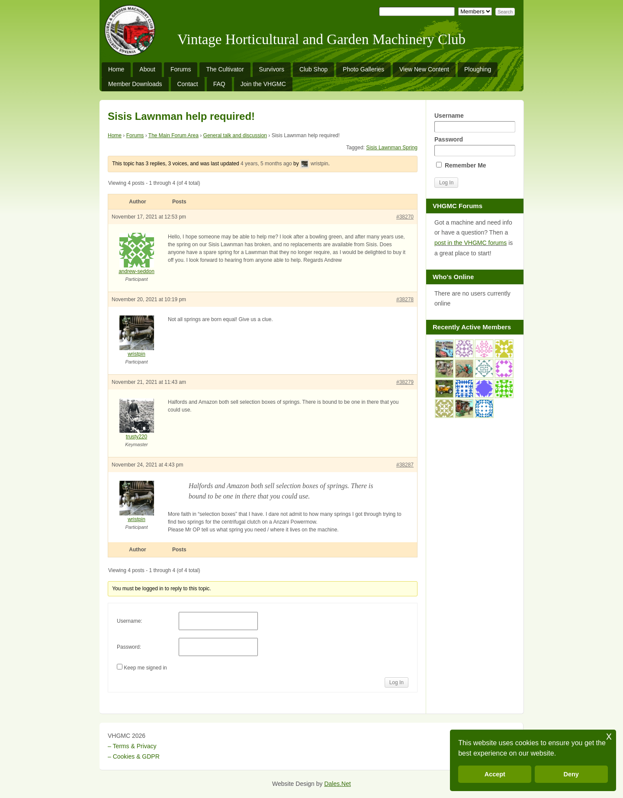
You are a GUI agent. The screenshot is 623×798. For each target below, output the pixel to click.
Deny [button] (571, 774)
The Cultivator (225, 69)
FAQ (219, 83)
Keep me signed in (145, 668)
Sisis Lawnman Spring (391, 148)
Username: (129, 621)
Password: (129, 647)
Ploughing (477, 69)
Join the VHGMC (263, 83)
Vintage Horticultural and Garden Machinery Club (321, 39)
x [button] (609, 736)
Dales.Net (337, 783)
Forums (180, 69)
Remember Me (461, 165)
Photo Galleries (363, 69)
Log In (396, 682)
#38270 (405, 217)
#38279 (405, 382)
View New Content (424, 69)
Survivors (271, 69)
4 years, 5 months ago (266, 164)
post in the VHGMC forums (470, 242)
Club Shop (313, 69)
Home (116, 69)
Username (474, 122)
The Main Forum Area (173, 135)
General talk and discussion (235, 135)
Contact (187, 83)
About (147, 69)
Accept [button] (495, 774)
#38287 (405, 465)
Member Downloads (135, 83)
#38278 (405, 299)
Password (474, 146)
